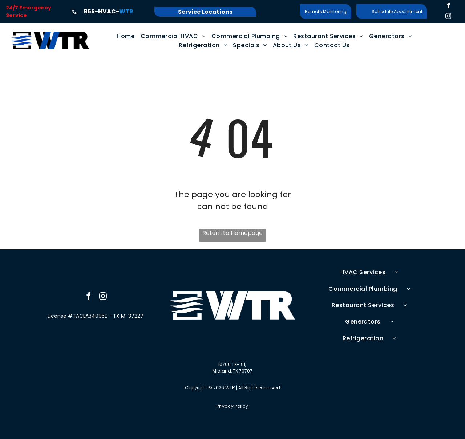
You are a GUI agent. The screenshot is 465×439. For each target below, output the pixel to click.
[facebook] (448, 6)
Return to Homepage (232, 233)
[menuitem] (126, 36)
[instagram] (448, 17)
